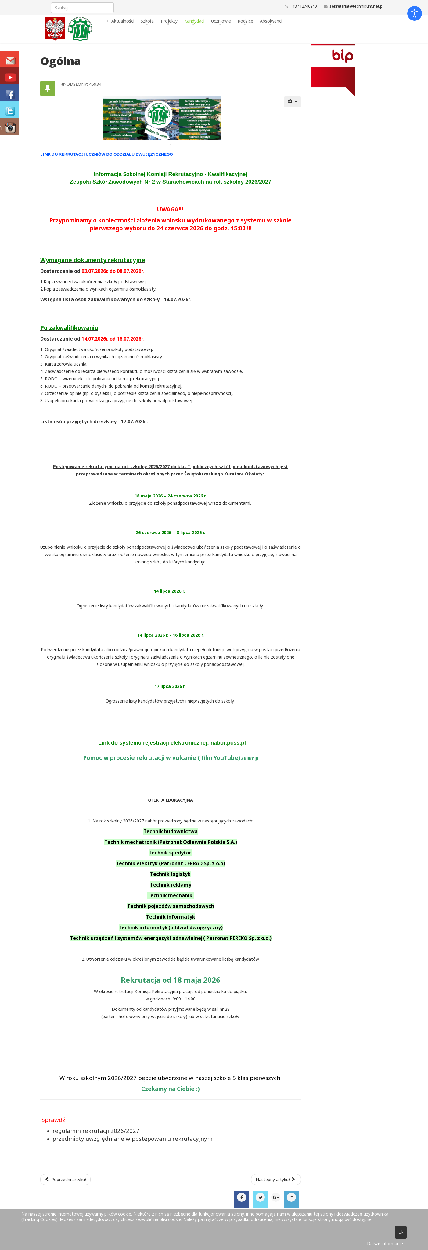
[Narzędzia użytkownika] (292, 101)
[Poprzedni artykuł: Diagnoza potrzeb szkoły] (65, 1179)
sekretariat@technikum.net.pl (356, 6)
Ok (400, 1232)
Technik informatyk (170, 916)
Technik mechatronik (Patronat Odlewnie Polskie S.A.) (170, 842)
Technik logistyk (170, 874)
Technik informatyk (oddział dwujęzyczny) (171, 927)
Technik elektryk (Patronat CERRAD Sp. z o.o (169, 863)
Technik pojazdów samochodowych (170, 906)
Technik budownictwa (170, 831)
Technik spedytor (170, 852)
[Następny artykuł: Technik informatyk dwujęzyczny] (276, 1179)
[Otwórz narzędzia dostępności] (414, 13)
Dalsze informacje (385, 1243)
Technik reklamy (170, 884)
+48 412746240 (303, 6)
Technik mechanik (170, 895)
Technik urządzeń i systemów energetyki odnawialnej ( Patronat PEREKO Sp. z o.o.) (171, 938)
